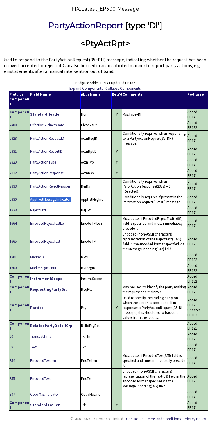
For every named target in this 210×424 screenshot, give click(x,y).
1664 (13, 223)
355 (12, 378)
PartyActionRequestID (47, 138)
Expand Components (86, 88)
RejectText (38, 210)
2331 (13, 151)
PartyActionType (43, 162)
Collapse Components (123, 88)
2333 (13, 186)
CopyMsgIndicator (44, 394)
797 (12, 394)
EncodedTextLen (43, 360)
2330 (13, 199)
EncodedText (40, 378)
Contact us (134, 418)
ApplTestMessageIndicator (50, 199)
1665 (13, 241)
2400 (13, 125)
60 (11, 336)
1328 (13, 210)
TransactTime (40, 336)
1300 (13, 267)
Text (33, 347)
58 (11, 347)
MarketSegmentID (44, 267)
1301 (13, 257)
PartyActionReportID (46, 151)
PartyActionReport (85, 25)
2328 (13, 138)
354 (12, 360)
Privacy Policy (195, 418)
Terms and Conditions (163, 418)
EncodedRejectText (45, 241)
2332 (13, 172)
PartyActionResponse (47, 172)
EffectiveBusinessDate (47, 125)
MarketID (37, 257)
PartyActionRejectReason (50, 186)
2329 (13, 162)
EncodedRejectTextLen (48, 223)
